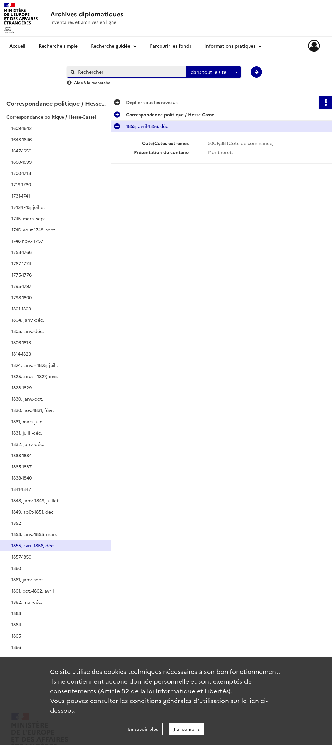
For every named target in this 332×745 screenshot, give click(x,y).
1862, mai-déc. (26, 602)
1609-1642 (21, 128)
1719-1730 (21, 184)
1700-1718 (21, 173)
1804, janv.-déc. (27, 320)
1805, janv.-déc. (27, 331)
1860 (16, 568)
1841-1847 (21, 489)
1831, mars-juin (27, 421)
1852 (16, 523)
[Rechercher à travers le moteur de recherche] (130, 71)
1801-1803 (21, 308)
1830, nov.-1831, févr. (32, 410)
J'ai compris (187, 729)
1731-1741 (20, 195)
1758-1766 (21, 252)
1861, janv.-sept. (27, 579)
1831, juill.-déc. (26, 432)
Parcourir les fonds (170, 46)
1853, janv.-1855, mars (34, 534)
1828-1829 (21, 387)
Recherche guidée (110, 46)
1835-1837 (21, 466)
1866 (16, 647)
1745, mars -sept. (29, 218)
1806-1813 (21, 342)
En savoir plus (143, 729)
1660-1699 (21, 162)
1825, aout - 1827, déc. (34, 376)
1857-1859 (21, 557)
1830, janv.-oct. (27, 399)
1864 (16, 624)
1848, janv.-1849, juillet (35, 500)
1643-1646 (21, 139)
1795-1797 (21, 286)
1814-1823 (21, 353)
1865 (16, 635)
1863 (16, 613)
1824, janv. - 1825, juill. (34, 365)
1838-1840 (21, 478)
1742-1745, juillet (28, 207)
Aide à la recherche (92, 82)
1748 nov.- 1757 (27, 241)
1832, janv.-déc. (27, 444)
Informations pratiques (229, 46)
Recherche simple (58, 46)
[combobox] (213, 72)
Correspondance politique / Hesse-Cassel (51, 116)
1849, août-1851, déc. (33, 511)
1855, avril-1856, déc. (33, 545)
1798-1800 (21, 297)
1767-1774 (21, 263)
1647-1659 (21, 150)
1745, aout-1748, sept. (33, 229)
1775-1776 (21, 274)
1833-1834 (21, 455)
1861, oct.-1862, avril (32, 590)
